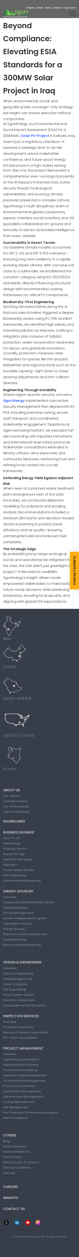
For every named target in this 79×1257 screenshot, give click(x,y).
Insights (30, 7)
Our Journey (11, 796)
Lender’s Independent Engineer (25, 918)
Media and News (15, 1146)
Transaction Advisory (17, 924)
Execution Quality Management (25, 1075)
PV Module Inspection (18, 1027)
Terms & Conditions (17, 1168)
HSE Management (15, 1107)
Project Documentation (19, 1086)
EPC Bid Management (18, 913)
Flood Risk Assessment (19, 1000)
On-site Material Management (24, 1081)
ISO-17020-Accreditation (20, 1038)
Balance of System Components (25, 1032)
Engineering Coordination (21, 1059)
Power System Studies (18, 870)
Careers (40, 7)
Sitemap (9, 1173)
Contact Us (57, 7)
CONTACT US (14, 1208)
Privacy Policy (12, 1157)
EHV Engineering (14, 875)
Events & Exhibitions (16, 1152)
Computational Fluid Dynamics (24, 1005)
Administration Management (23, 1097)
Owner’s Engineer (15, 984)
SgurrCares (70, 7)
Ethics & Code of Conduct (21, 1162)
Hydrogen (10, 865)
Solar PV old (11, 838)
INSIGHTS (10, 1197)
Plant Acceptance (15, 1118)
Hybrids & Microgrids (17, 859)
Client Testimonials (16, 812)
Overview (9, 897)
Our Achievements (16, 806)
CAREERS (10, 1186)
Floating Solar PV (15, 849)
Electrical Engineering (18, 974)
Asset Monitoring (15, 939)
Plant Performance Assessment (25, 934)
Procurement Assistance (20, 1070)
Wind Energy (12, 843)
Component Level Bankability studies (29, 902)
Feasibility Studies (15, 908)
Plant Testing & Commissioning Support (30, 1113)
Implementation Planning (20, 1065)
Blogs (7, 1141)
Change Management (18, 1102)
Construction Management (22, 1091)
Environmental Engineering (22, 881)
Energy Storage (14, 854)
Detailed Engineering (17, 979)
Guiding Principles (15, 801)
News (48, 7)
